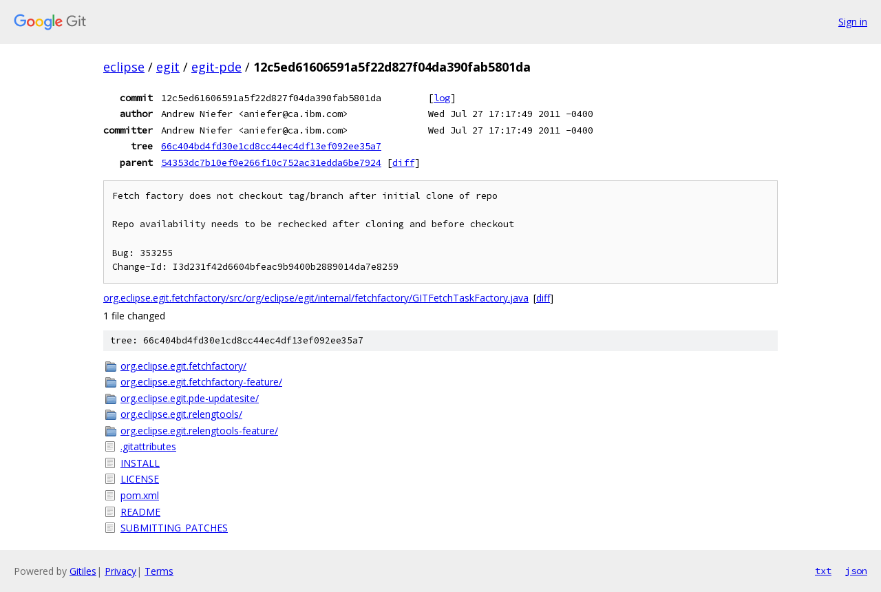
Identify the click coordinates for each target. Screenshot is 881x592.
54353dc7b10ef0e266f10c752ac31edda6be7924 (271, 162)
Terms (159, 571)
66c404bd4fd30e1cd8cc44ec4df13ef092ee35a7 (271, 146)
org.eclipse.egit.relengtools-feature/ (199, 430)
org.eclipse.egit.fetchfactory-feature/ (201, 381)
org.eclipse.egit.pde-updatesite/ (189, 398)
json (856, 570)
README (140, 511)
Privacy (120, 571)
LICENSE (139, 478)
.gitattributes (148, 446)
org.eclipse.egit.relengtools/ (181, 414)
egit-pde (216, 67)
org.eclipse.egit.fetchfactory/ (183, 365)
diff (403, 162)
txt (823, 570)
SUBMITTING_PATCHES (174, 527)
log (442, 98)
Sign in (852, 21)
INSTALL (140, 462)
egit (168, 67)
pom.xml (139, 495)
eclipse (124, 67)
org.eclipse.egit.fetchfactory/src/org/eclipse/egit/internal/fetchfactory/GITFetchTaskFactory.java (316, 297)
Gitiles (83, 571)
